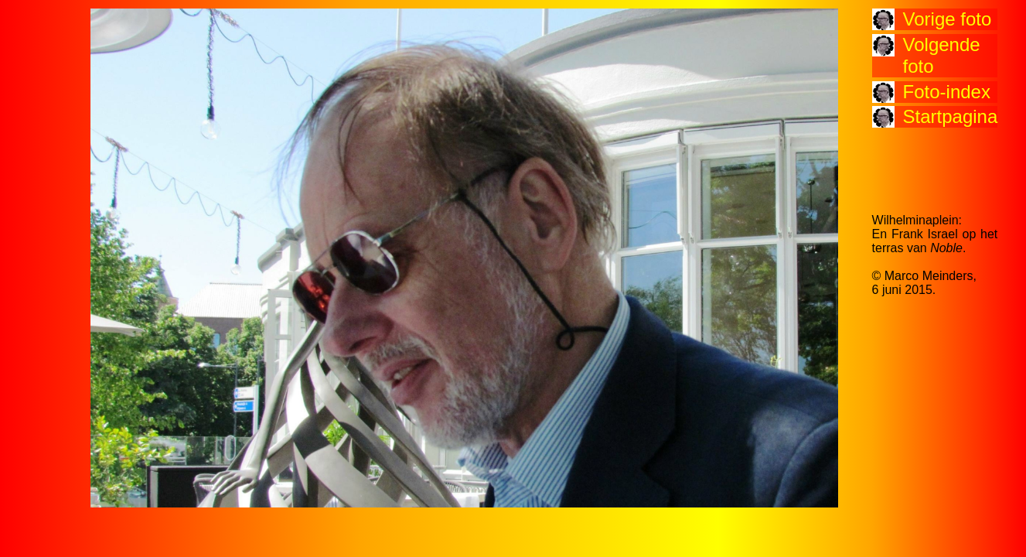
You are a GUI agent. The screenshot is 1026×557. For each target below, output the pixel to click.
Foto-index (946, 91)
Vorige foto (947, 19)
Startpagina (950, 116)
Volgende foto (941, 55)
